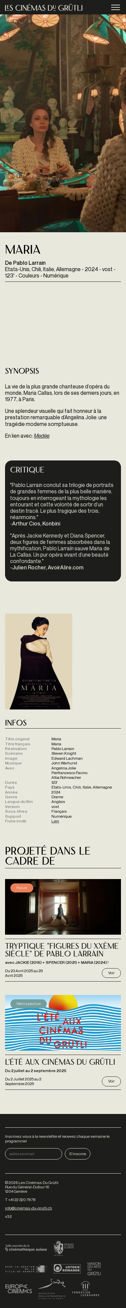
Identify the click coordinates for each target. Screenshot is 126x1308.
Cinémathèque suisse (26, 1249)
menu (115, 8)
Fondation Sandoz (52, 1289)
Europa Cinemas (18, 1289)
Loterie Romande (67, 1269)
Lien (55, 820)
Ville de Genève (26, 1269)
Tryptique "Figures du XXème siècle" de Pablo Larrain (62, 950)
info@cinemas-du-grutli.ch (28, 1207)
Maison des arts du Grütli (94, 1269)
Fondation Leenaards (85, 1289)
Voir (111, 972)
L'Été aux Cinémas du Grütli (60, 1063)
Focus (21, 887)
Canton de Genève (64, 1249)
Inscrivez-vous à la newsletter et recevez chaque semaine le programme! (57, 1138)
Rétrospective (28, 1003)
